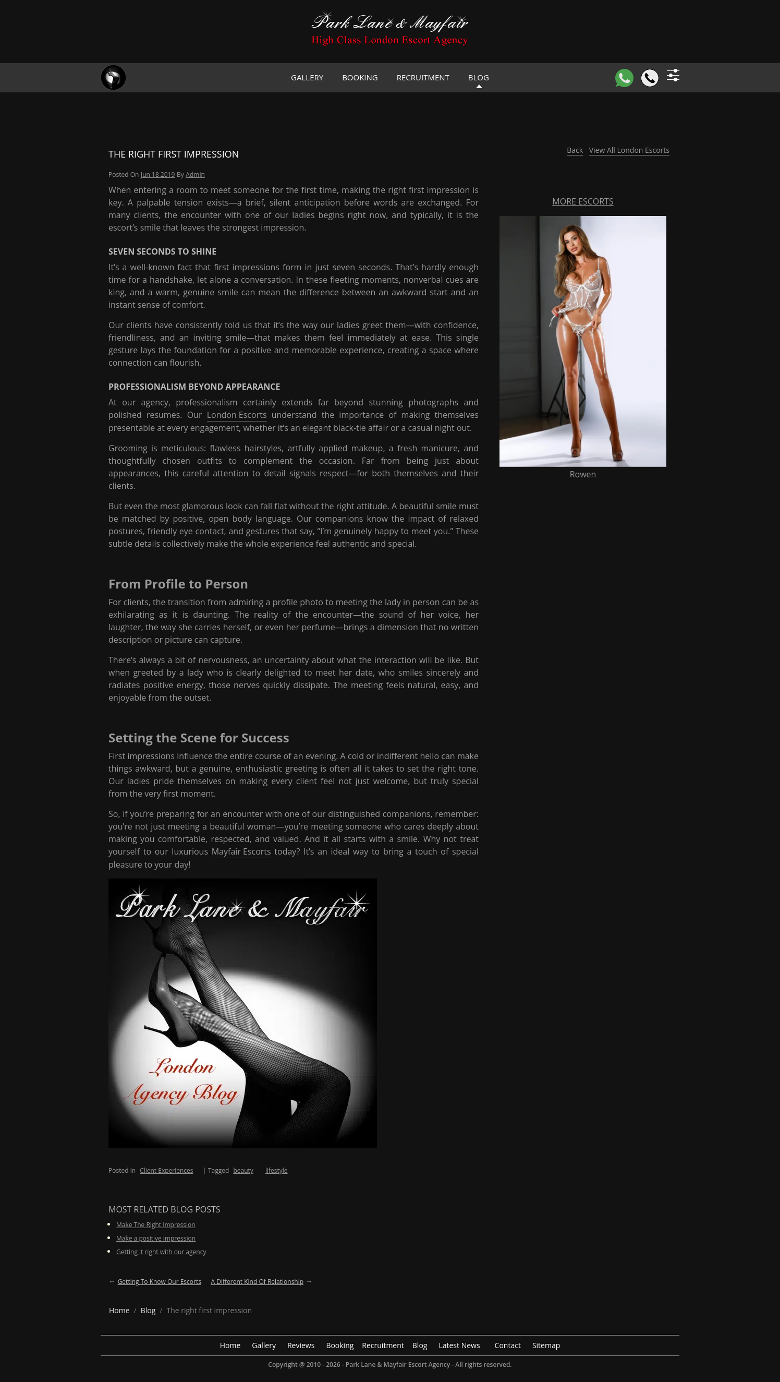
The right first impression (173, 154)
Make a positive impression (156, 1238)
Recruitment (423, 77)
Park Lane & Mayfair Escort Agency (398, 1364)
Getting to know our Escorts (159, 1281)
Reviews (300, 1345)
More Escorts (582, 201)
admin (195, 174)
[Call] (650, 78)
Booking (360, 77)
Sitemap (546, 1345)
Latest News (459, 1345)
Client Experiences (166, 1170)
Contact (508, 1345)
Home (230, 1345)
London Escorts (237, 414)
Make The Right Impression (156, 1224)
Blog (420, 1345)
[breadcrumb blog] (148, 1310)
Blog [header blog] (478, 77)
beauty (243, 1170)
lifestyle (276, 1170)
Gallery (307, 77)
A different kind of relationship (257, 1281)
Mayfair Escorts (241, 851)
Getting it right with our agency (161, 1251)
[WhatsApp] (624, 78)
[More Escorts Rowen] (582, 340)
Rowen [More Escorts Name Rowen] (583, 474)
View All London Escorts (629, 150)
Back (575, 150)
